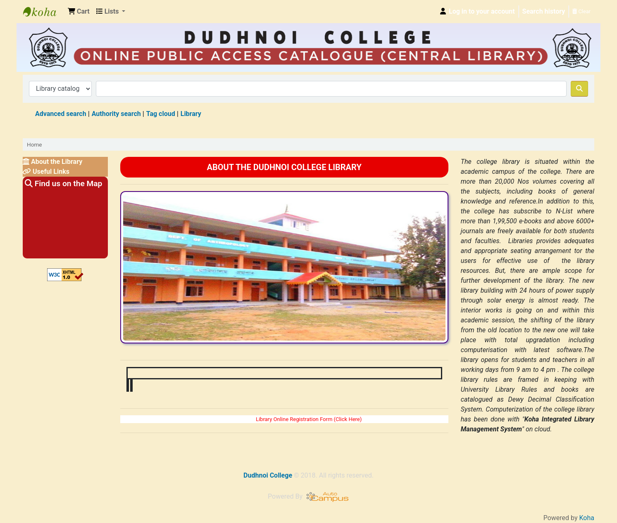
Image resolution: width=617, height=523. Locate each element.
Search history (543, 11)
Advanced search (60, 114)
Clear (581, 11)
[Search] (579, 89)
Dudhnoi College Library (43, 11)
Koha (586, 518)
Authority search (116, 114)
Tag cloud (160, 114)
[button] (78, 11)
